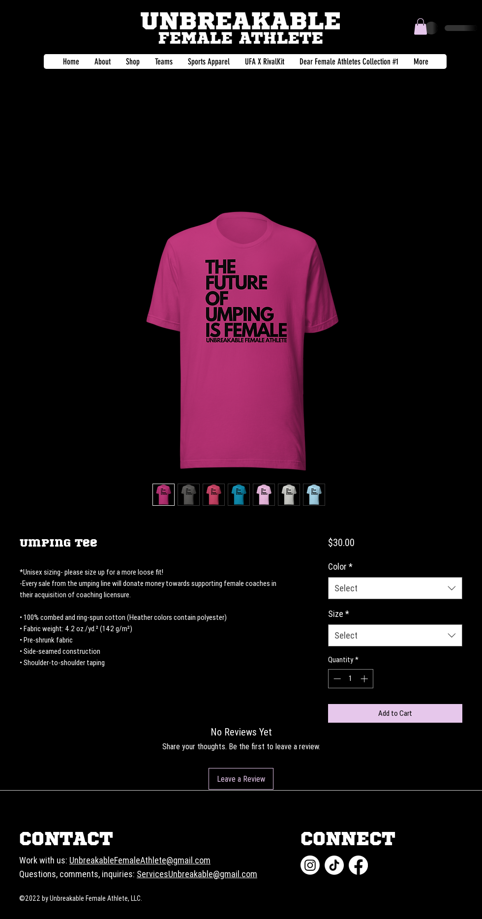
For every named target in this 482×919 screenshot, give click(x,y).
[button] (420, 26)
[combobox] (395, 588)
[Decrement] (336, 679)
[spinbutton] (350, 679)
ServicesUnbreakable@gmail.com (197, 874)
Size (338, 613)
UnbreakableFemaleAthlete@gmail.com (140, 860)
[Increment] (365, 679)
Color (340, 566)
